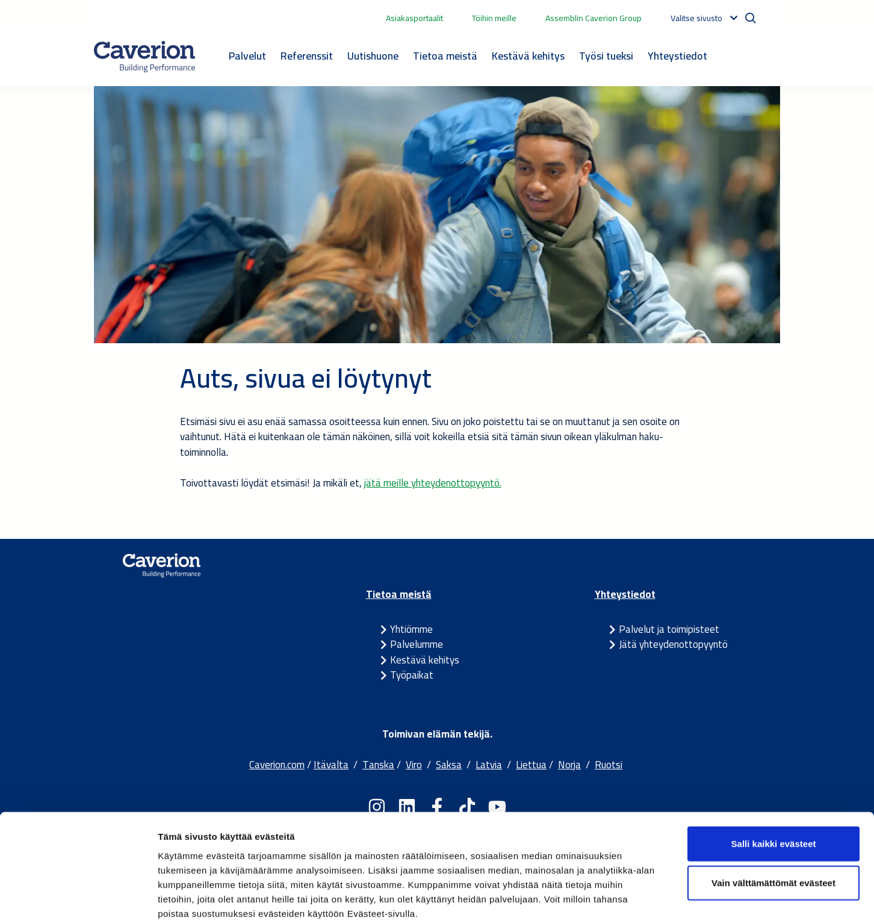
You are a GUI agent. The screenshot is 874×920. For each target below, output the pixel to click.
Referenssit (306, 56)
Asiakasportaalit (414, 18)
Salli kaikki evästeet (773, 777)
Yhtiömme (411, 629)
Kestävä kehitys (528, 56)
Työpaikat (411, 675)
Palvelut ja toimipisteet (669, 629)
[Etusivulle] (144, 56)
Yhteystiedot (677, 56)
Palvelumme (416, 644)
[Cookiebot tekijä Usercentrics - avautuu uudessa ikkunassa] (78, 896)
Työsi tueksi (606, 56)
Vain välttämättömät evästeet (773, 817)
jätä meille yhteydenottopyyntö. (432, 483)
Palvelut (247, 56)
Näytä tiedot (644, 896)
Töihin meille (494, 18)
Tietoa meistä (445, 56)
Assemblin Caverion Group (593, 18)
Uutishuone (372, 56)
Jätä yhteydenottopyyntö (673, 644)
